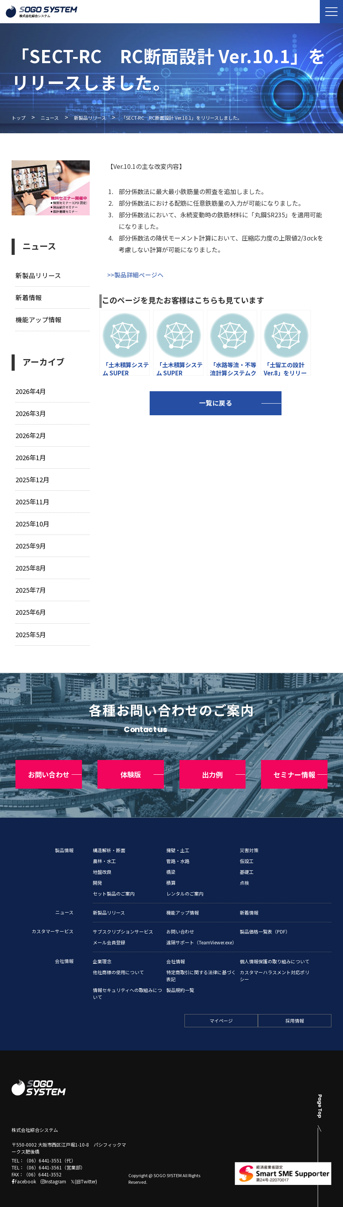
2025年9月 (30, 543)
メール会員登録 (109, 935)
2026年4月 (30, 390)
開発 (97, 875)
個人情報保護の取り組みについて (274, 954)
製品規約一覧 (180, 983)
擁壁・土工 (177, 843)
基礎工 (247, 864)
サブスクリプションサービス (123, 924)
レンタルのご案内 (184, 886)
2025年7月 (30, 587)
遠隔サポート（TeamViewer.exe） (201, 935)
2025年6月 (30, 609)
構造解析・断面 (109, 843)
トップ (19, 117)
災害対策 (249, 843)
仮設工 (247, 854)
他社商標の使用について (118, 965)
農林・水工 (104, 854)
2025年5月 (30, 631)
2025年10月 (32, 521)
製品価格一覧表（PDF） (265, 924)
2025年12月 (32, 478)
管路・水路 (177, 854)
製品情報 (64, 843)
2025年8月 (30, 565)
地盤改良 (102, 864)
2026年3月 (30, 412)
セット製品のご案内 (114, 886)
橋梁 (171, 864)
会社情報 (64, 954)
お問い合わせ (180, 924)
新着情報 (28, 297)
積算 (171, 875)
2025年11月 (32, 499)
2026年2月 (30, 434)
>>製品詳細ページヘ (135, 274)
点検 (244, 875)
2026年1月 (30, 456)
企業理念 (102, 954)
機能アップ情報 (38, 319)
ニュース (50, 117)
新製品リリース (90, 117)
